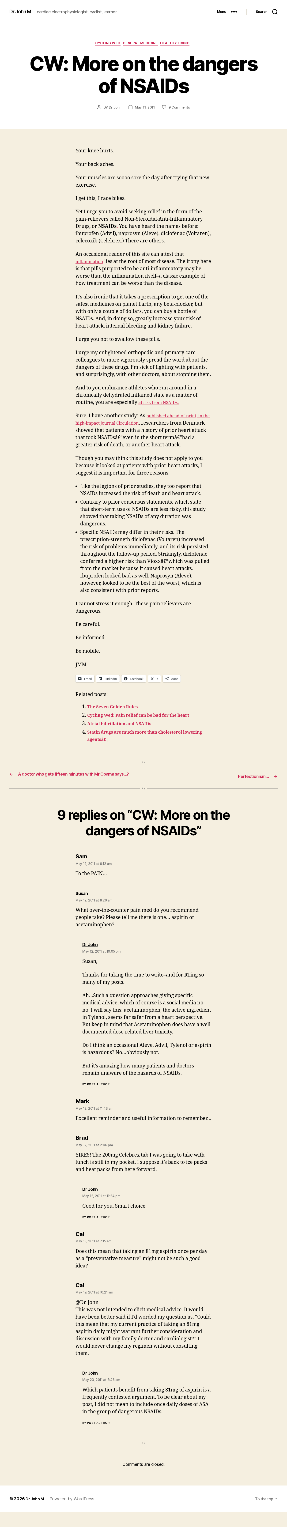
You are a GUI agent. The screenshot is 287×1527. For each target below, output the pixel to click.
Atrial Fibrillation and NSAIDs (124, 732)
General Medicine (141, 44)
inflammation (92, 263)
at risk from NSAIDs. (162, 404)
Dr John (113, 108)
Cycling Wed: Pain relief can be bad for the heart (147, 724)
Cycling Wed (104, 44)
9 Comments (180, 108)
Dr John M (22, 12)
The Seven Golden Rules (116, 715)
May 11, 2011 (145, 108)
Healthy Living (180, 44)
